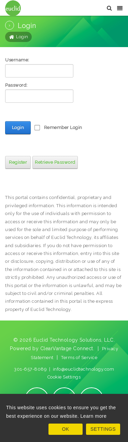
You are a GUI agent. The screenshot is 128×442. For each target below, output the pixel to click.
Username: (17, 59)
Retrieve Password (55, 162)
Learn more (94, 416)
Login (18, 127)
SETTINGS (103, 429)
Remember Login (63, 127)
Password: (16, 85)
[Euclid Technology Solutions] (13, 7)
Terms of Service (79, 357)
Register (18, 162)
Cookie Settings (64, 377)
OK (65, 429)
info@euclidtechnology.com (83, 369)
